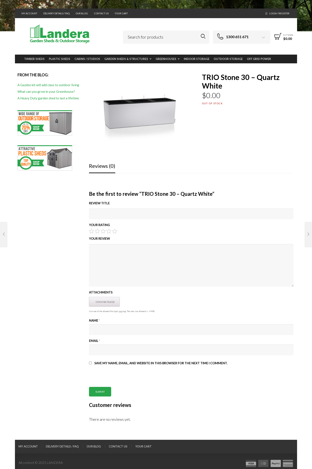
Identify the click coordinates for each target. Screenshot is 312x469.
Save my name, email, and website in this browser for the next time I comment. (160, 363)
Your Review (99, 238)
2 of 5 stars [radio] (97, 231)
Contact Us (101, 13)
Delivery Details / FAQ (56, 13)
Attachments (100, 292)
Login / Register (279, 13)
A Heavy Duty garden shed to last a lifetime (48, 98)
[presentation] (121, 378)
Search (203, 36)
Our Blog (82, 13)
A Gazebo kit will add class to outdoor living (48, 85)
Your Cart (121, 13)
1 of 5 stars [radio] (91, 231)
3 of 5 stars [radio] (103, 231)
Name (94, 320)
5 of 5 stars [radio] (114, 231)
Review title (99, 203)
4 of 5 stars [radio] (108, 231)
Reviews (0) (102, 165)
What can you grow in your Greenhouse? (46, 91)
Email (94, 341)
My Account (29, 13)
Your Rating (99, 225)
